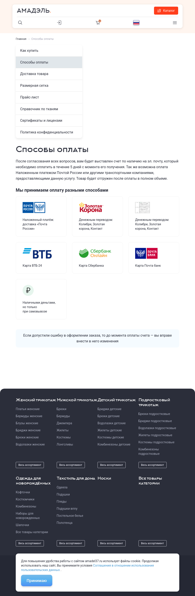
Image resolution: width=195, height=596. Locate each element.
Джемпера (64, 423)
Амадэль (33, 11)
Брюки (61, 409)
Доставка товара (34, 74)
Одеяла (62, 487)
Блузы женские (27, 423)
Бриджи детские (109, 409)
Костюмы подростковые (156, 442)
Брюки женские (27, 437)
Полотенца (64, 523)
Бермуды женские (29, 416)
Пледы (62, 501)
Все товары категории (32, 532)
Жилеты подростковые (155, 435)
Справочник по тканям (39, 109)
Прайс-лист (29, 97)
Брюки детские (109, 416)
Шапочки (22, 525)
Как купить (29, 50)
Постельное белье (70, 515)
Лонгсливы (65, 444)
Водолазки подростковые (157, 428)
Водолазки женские (30, 444)
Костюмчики (25, 499)
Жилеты (63, 430)
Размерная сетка (34, 86)
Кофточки (23, 492)
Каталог (166, 10)
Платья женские (28, 409)
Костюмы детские (111, 437)
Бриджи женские (28, 430)
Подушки (63, 494)
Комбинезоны (26, 506)
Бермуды (63, 416)
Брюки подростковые (154, 414)
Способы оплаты (34, 62)
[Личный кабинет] (59, 22)
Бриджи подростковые (155, 421)
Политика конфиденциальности (47, 133)
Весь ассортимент (29, 465)
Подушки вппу (67, 508)
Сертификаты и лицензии (41, 121)
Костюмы (64, 437)
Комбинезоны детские (114, 444)
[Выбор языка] (136, 22)
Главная (21, 39)
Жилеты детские (110, 430)
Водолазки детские (112, 423)
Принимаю (37, 580)
